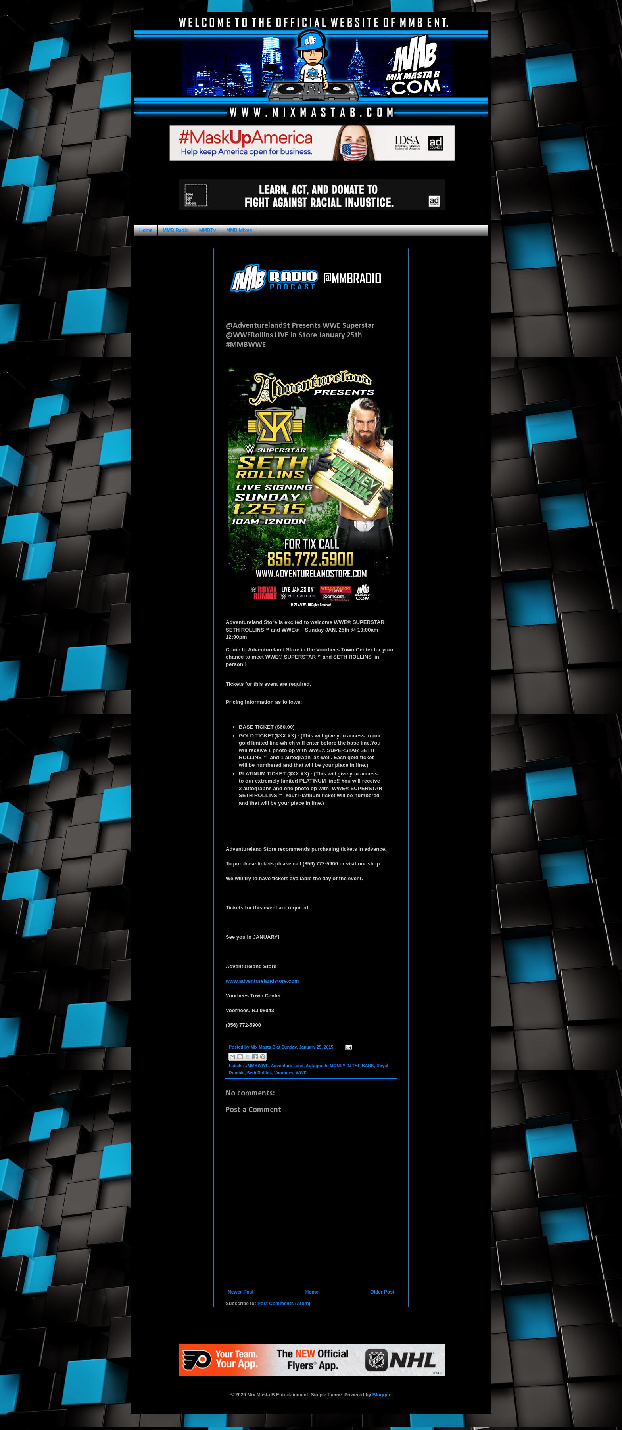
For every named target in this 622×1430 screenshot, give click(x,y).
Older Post (382, 1292)
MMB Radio (175, 230)
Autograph (317, 1065)
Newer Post (240, 1292)
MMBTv (207, 230)
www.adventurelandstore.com (262, 981)
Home (145, 230)
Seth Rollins (259, 1072)
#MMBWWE (257, 1065)
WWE (301, 1072)
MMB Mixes (239, 230)
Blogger (381, 1394)
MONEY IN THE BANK (352, 1065)
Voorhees (283, 1072)
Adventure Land (287, 1065)
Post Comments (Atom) (283, 1303)
